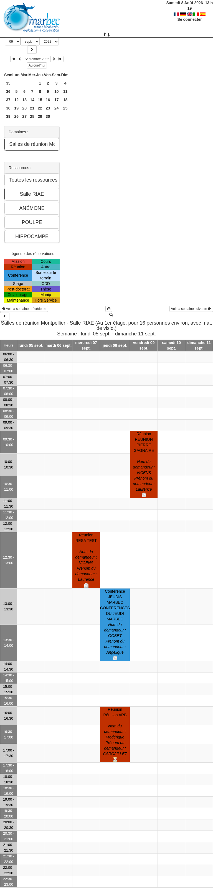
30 (48, 116)
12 (16, 100)
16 (48, 100)
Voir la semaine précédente (24, 309)
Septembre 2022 (37, 59)
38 (8, 108)
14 (32, 100)
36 (8, 91)
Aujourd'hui (37, 65)
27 (24, 116)
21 (32, 108)
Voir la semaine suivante (191, 309)
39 (8, 116)
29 (40, 116)
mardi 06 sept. (58, 345)
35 (8, 83)
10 (56, 91)
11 (65, 91)
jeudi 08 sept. (115, 345)
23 (48, 108)
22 (40, 108)
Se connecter (190, 14)
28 (32, 116)
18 (65, 100)
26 (16, 116)
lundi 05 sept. (31, 345)
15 (40, 100)
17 (56, 100)
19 (16, 108)
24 (56, 108)
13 (24, 100)
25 (65, 108)
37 (8, 100)
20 (24, 108)
